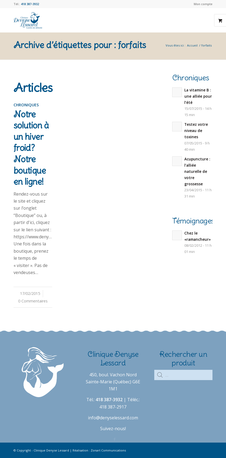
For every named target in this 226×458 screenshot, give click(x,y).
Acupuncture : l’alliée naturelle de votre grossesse (197, 171)
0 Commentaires (33, 301)
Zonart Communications (108, 450)
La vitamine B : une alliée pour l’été (198, 96)
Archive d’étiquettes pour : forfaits (80, 45)
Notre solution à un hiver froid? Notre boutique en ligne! (31, 148)
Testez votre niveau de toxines (196, 130)
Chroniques (26, 104)
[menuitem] (201, 4)
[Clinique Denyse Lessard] (28, 20)
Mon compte (203, 4)
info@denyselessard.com (113, 418)
